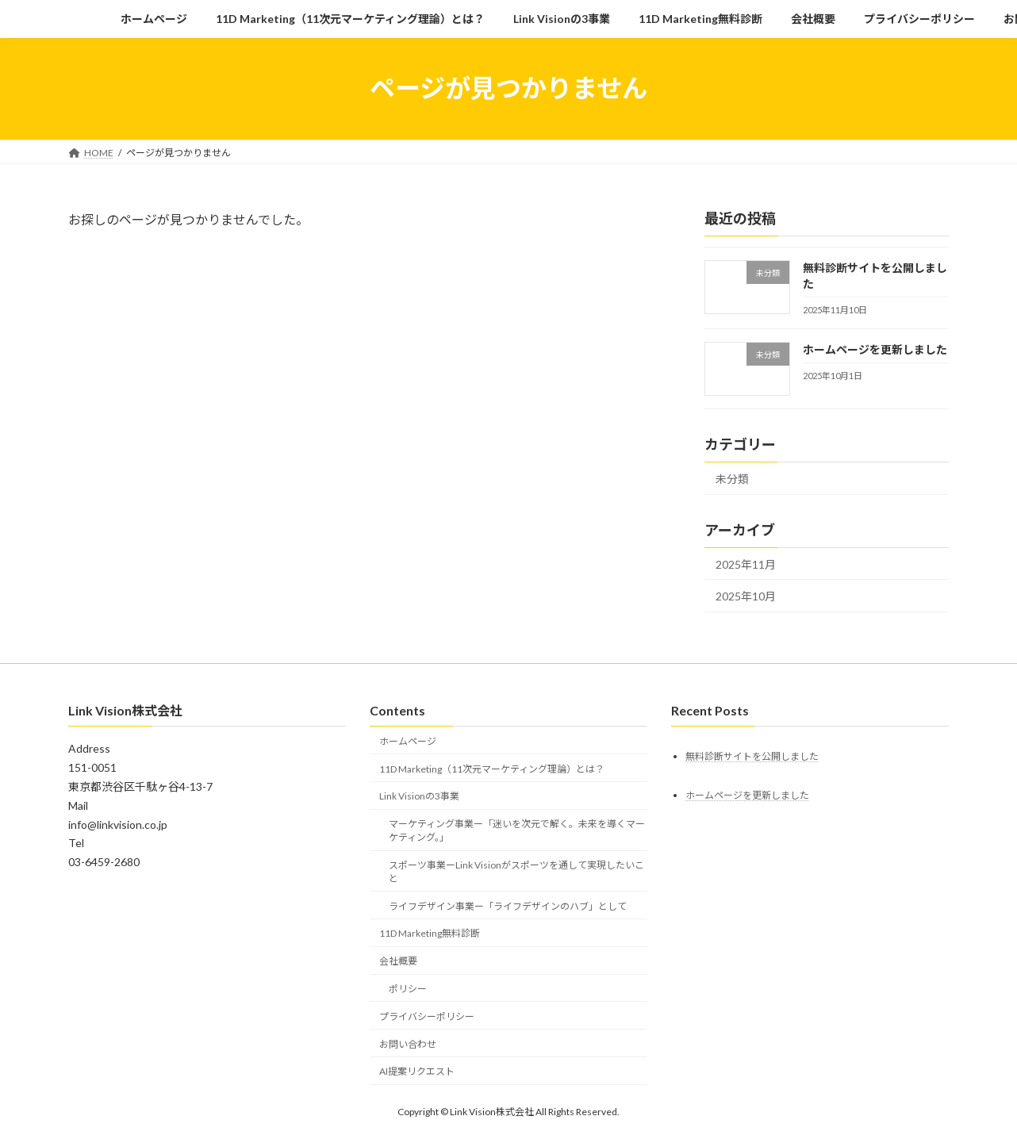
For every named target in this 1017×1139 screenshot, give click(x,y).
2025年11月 (746, 563)
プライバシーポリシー (426, 1016)
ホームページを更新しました (875, 348)
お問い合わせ (407, 1043)
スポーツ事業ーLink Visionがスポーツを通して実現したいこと (516, 871)
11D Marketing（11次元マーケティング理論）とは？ (491, 768)
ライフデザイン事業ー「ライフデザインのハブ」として (508, 905)
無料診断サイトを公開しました (752, 755)
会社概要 (398, 961)
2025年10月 (746, 596)
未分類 (732, 478)
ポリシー (408, 989)
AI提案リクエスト (417, 1071)
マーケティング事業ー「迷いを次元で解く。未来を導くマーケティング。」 (517, 830)
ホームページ (407, 740)
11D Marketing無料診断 (429, 933)
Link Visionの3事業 (419, 796)
